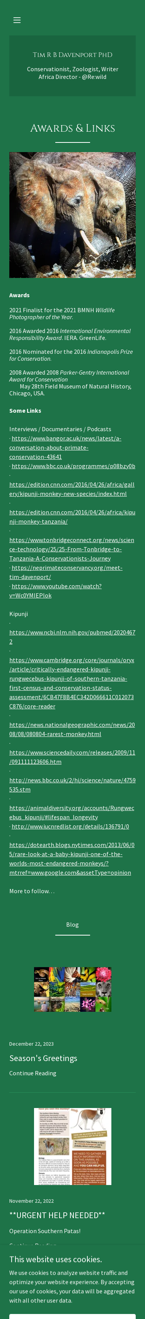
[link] (72, 55)
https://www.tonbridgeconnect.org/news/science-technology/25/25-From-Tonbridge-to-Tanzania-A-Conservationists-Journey (71, 549)
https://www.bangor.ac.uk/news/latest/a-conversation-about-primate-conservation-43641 (65, 447)
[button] (17, 20)
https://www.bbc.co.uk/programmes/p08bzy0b (73, 466)
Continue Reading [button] (32, 1073)
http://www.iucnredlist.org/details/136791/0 (70, 826)
